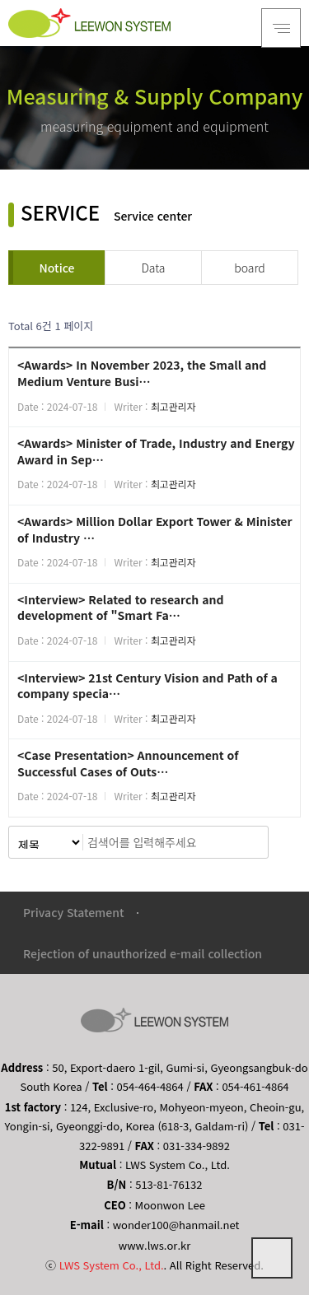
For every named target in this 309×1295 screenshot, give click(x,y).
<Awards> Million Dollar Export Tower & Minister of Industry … (155, 529)
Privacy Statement (73, 912)
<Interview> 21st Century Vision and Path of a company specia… (147, 685)
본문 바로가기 (0, 0)
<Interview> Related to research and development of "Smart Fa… (120, 607)
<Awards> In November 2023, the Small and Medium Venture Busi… (141, 372)
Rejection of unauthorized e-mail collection (142, 953)
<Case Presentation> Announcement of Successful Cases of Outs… (127, 763)
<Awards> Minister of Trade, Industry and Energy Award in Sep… (155, 451)
